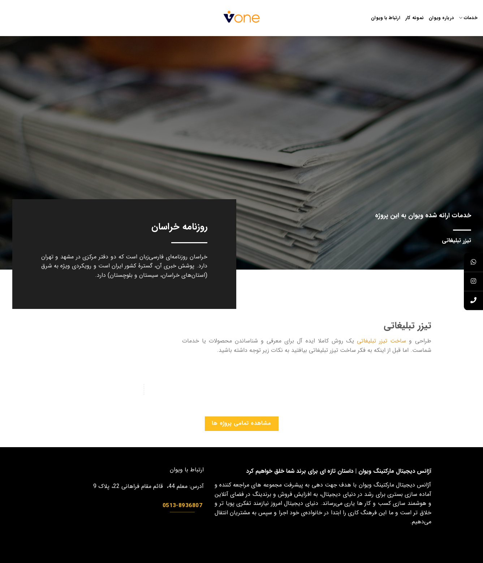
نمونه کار (414, 18)
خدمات (468, 18)
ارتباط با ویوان (385, 18)
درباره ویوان (441, 18)
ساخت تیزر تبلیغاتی (381, 340)
